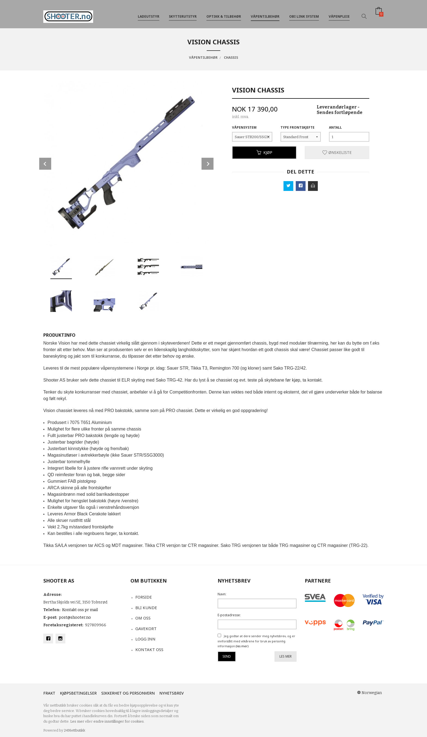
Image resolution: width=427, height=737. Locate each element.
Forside (143, 597)
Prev (45, 164)
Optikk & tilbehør (223, 13)
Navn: (222, 594)
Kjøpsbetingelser (78, 693)
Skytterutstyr (183, 13)
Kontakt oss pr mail (80, 610)
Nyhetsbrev (171, 693)
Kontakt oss (149, 649)
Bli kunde (146, 607)
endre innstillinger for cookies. (119, 721)
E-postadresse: (229, 615)
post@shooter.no (75, 617)
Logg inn (145, 639)
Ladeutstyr (148, 13)
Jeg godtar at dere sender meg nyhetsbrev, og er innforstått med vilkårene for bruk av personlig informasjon (256, 641)
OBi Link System (304, 13)
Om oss (143, 618)
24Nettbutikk (74, 730)
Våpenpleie (339, 13)
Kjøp (264, 152)
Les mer (285, 656)
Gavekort (146, 628)
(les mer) (242, 646)
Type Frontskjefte (297, 127)
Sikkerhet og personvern (128, 693)
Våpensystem (244, 127)
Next (207, 164)
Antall (335, 127)
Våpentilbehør (265, 13)
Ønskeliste (337, 152)
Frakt (49, 693)
